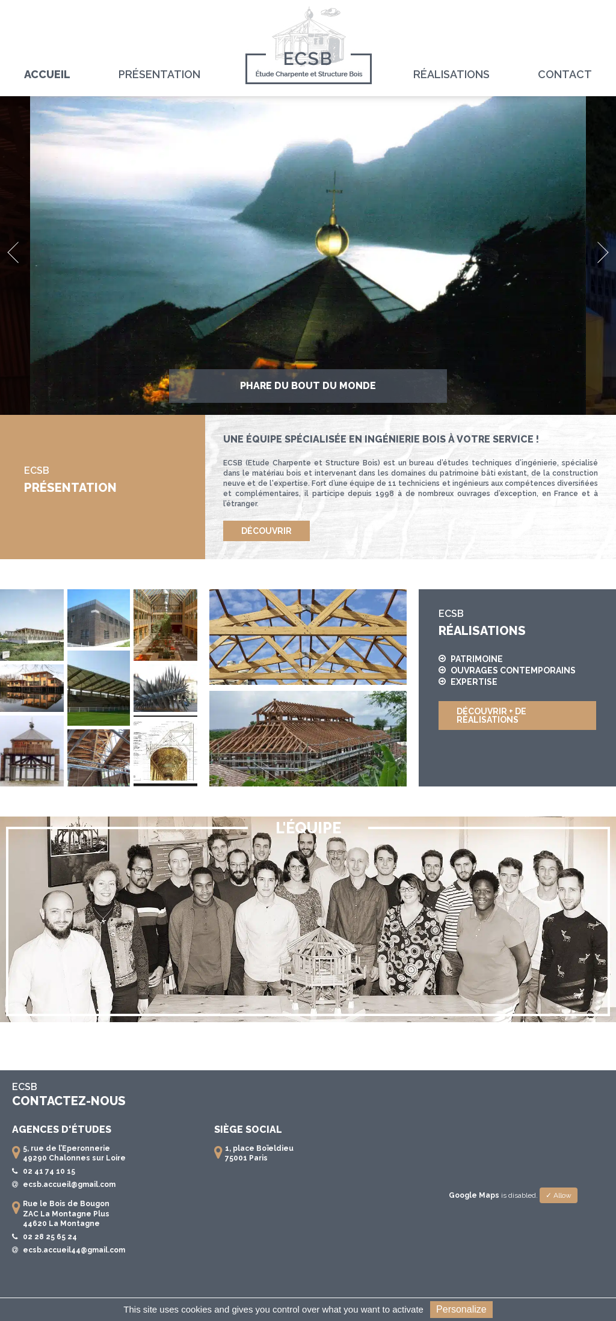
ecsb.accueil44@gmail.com (74, 1250)
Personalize (461, 1309)
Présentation (159, 74)
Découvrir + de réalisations (491, 715)
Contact (565, 74)
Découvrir (266, 531)
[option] (308, 255)
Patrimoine (471, 659)
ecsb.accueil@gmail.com (69, 1184)
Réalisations (451, 74)
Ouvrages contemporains (507, 670)
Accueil (47, 74)
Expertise (468, 682)
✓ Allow (558, 1195)
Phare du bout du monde (308, 385)
